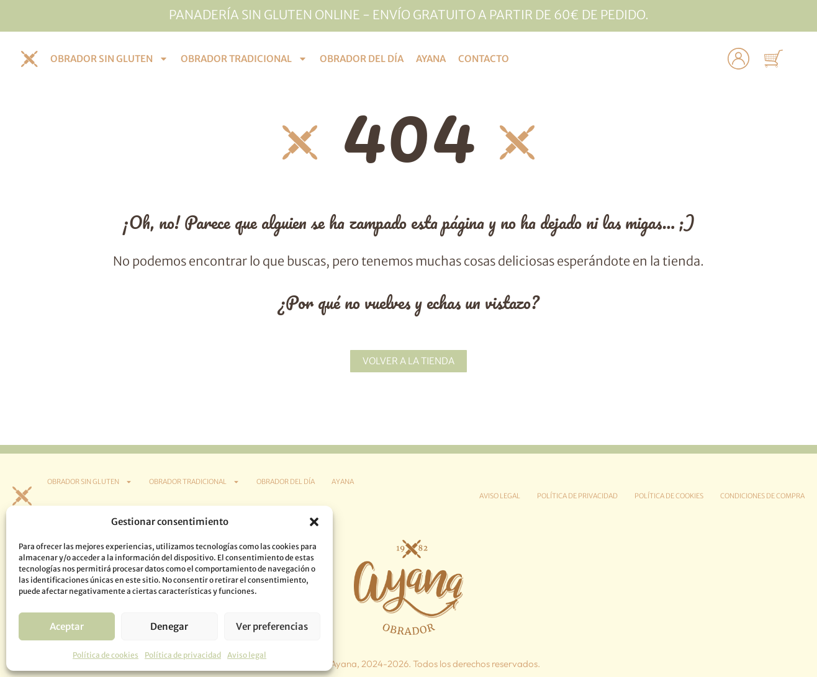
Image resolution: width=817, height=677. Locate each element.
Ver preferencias (272, 626)
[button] (314, 522)
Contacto (483, 59)
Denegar (169, 626)
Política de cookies (105, 655)
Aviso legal (246, 655)
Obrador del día (362, 59)
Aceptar (67, 626)
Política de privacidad (183, 655)
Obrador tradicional (244, 58)
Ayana (431, 59)
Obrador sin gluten (109, 58)
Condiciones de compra (762, 495)
